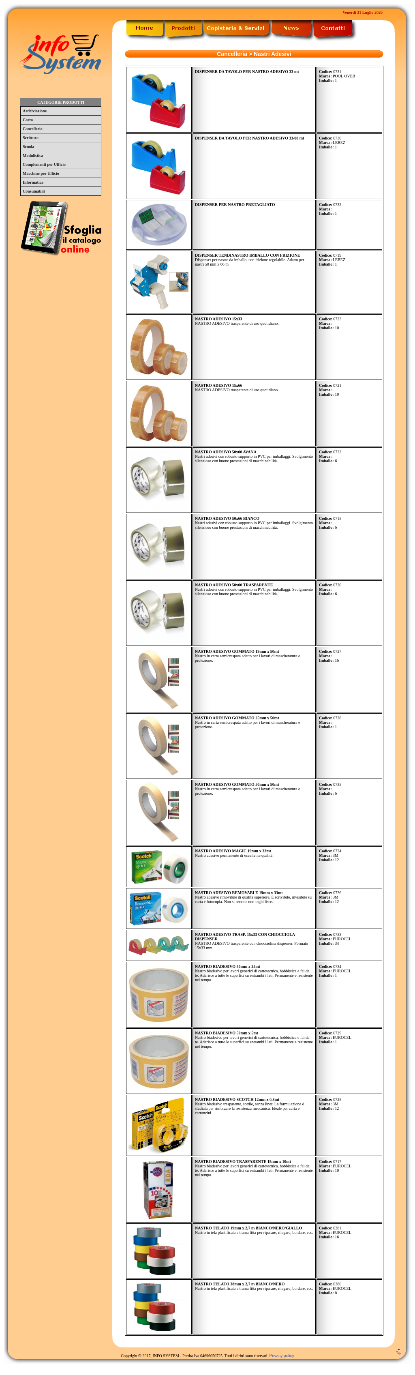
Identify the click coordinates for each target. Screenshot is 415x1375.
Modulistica (33, 155)
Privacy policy (282, 1356)
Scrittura (31, 137)
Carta (28, 120)
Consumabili (34, 191)
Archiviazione (35, 111)
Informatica (33, 182)
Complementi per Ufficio (44, 164)
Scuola (28, 146)
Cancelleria (33, 129)
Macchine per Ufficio (41, 173)
